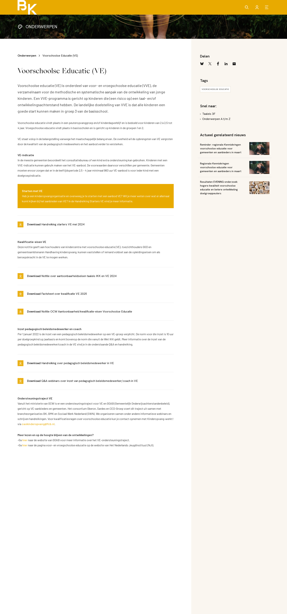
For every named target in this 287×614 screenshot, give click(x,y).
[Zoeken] (247, 7)
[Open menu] (267, 7)
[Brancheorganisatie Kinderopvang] (27, 7)
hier (24, 440)
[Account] (257, 7)
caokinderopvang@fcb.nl (38, 424)
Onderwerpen (27, 55)
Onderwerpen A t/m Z (216, 119)
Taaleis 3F (208, 114)
